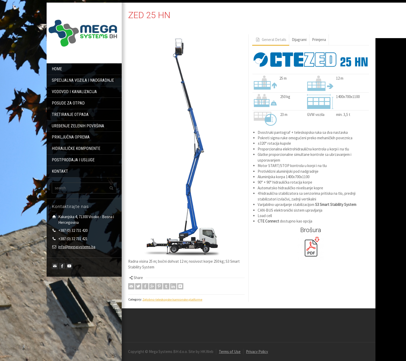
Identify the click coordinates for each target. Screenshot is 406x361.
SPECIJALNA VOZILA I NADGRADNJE (83, 80)
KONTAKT (60, 171)
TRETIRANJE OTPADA (70, 114)
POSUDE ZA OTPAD (68, 103)
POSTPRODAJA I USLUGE (73, 159)
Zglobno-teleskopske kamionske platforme (172, 299)
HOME (57, 68)
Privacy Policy (257, 351)
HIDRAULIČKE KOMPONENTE (76, 148)
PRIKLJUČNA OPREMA (71, 137)
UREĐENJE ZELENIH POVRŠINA (78, 125)
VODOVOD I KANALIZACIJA (74, 91)
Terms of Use (230, 351)
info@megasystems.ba (76, 246)
